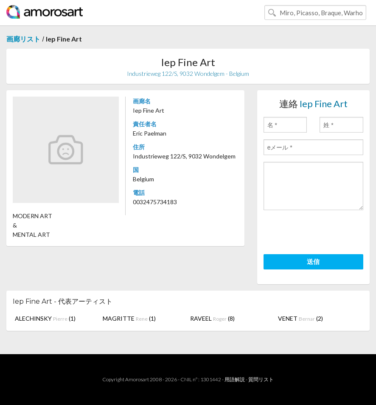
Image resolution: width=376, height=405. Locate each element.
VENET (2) (300, 318)
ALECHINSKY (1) (45, 318)
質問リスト (261, 379)
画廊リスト (23, 39)
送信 (313, 261)
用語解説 (234, 379)
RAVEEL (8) (212, 318)
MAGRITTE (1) (129, 318)
